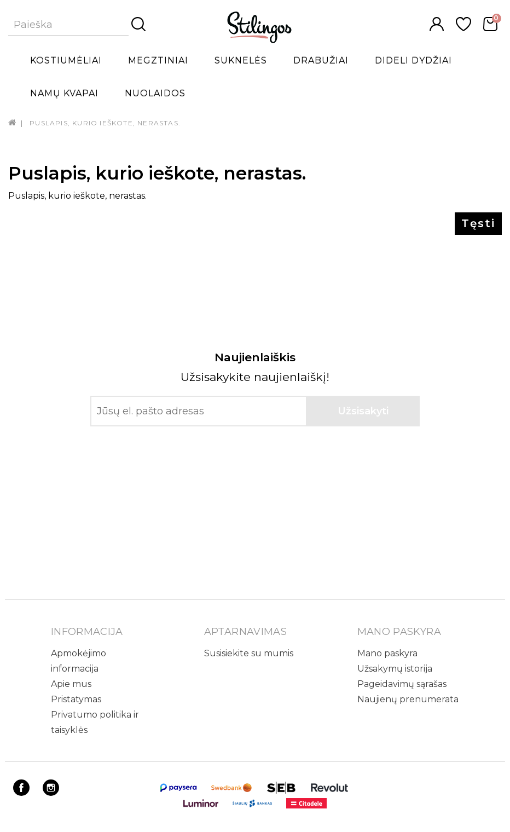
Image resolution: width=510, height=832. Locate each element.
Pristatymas (76, 699)
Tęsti (478, 223)
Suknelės (241, 60)
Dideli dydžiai (413, 60)
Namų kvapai (64, 93)
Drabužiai (321, 60)
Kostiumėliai (66, 60)
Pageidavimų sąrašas (402, 684)
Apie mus (71, 684)
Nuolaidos (155, 93)
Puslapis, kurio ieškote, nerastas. (105, 123)
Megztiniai (158, 60)
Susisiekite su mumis (248, 653)
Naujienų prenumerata (408, 699)
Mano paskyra (387, 653)
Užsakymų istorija (394, 668)
